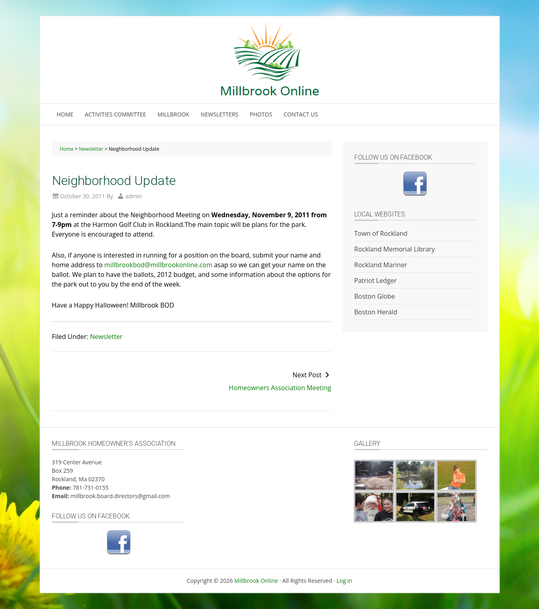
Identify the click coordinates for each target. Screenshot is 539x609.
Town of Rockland (381, 233)
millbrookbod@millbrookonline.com (158, 264)
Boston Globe (374, 296)
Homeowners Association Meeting (280, 387)
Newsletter (106, 336)
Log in (344, 580)
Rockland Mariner (380, 264)
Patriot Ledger (375, 280)
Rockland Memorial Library (394, 249)
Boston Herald (375, 312)
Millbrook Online (256, 580)
